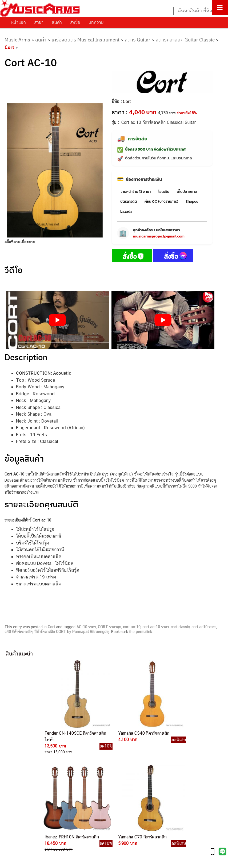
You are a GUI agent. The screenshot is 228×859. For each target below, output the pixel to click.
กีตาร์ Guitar (137, 40)
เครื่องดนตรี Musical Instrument (85, 40)
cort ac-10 (132, 627)
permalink (144, 632)
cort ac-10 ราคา (155, 627)
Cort (9, 47)
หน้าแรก (18, 22)
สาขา (38, 22)
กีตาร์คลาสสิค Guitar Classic (185, 40)
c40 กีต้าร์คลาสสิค (19, 632)
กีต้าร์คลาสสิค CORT (50, 632)
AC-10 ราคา (86, 627)
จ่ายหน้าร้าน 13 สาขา (135, 191)
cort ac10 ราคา (203, 627)
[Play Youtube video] (57, 320)
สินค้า (57, 22)
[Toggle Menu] (220, 7)
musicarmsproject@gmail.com (159, 236)
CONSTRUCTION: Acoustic (43, 373)
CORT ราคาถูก (109, 627)
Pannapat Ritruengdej (90, 632)
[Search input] (198, 11)
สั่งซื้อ (75, 22)
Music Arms (17, 40)
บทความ (96, 22)
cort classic (180, 627)
